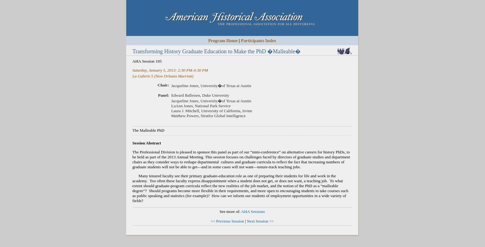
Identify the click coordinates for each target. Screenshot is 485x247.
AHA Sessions (253, 211)
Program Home (223, 40)
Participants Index (258, 40)
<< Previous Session (227, 221)
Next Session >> (260, 221)
